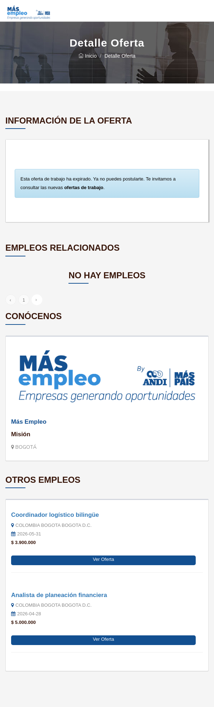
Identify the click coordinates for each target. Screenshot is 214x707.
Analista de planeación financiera (59, 595)
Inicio (88, 56)
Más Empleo (29, 421)
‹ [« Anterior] (10, 300)
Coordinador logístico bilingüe (55, 514)
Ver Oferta (103, 559)
